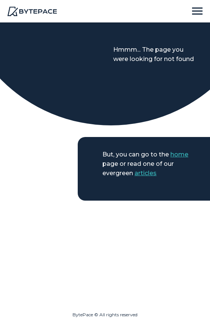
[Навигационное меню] (197, 11)
